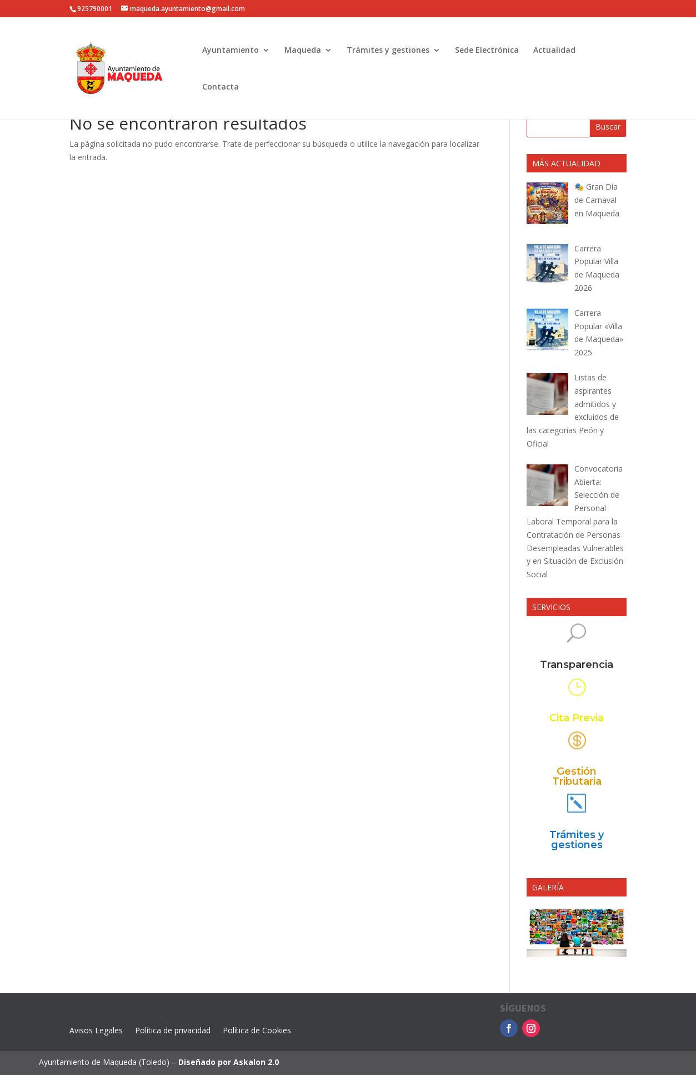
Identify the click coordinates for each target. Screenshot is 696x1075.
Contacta (220, 87)
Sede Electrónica (487, 50)
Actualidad (554, 50)
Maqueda (302, 50)
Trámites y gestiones (388, 50)
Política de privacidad (173, 1031)
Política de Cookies (257, 1031)
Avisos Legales (96, 1031)
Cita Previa (576, 718)
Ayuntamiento (230, 50)
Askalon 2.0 (256, 1062)
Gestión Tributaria (577, 776)
